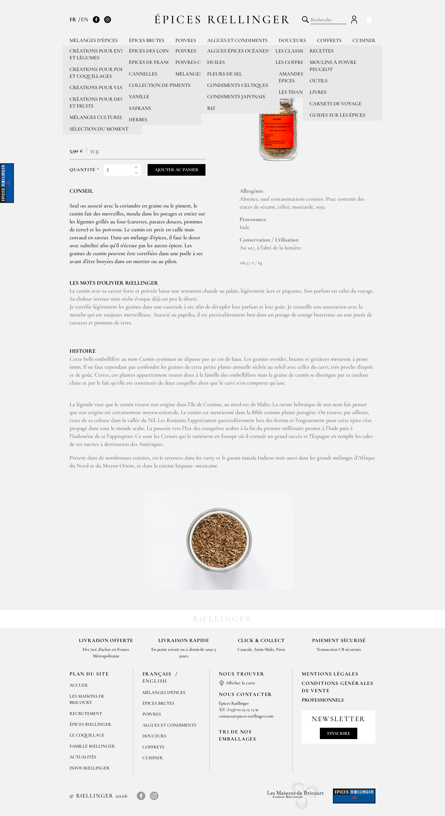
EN (84, 19)
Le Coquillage (87, 735)
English (154, 681)
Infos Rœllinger (90, 768)
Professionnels (323, 700)
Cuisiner (363, 40)
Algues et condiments (237, 40)
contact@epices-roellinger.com (246, 716)
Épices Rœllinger (222, 19)
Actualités (83, 757)
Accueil (79, 685)
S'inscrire (338, 733)
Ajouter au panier (176, 170)
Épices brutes (146, 40)
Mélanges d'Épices (163, 692)
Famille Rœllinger (92, 746)
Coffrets (329, 40)
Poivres (185, 40)
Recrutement (86, 713)
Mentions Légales (330, 674)
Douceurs (292, 40)
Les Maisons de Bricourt (87, 699)
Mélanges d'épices (94, 40)
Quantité (83, 170)
